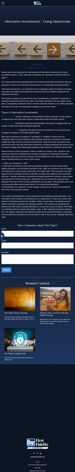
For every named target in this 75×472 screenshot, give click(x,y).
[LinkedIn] (40, 453)
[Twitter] (37, 453)
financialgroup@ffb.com (37, 456)
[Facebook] (34, 453)
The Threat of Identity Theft (15, 354)
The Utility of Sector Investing (16, 313)
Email (3, 240)
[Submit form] (6, 269)
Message (5, 252)
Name (3, 229)
